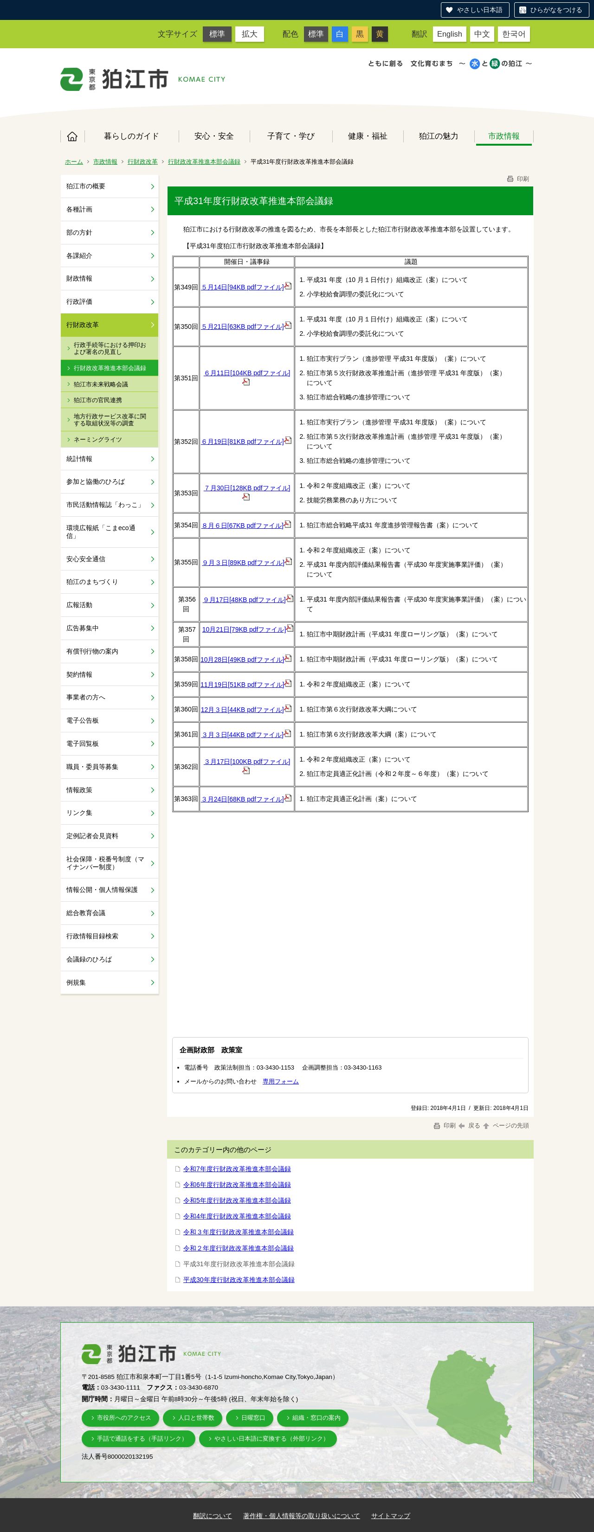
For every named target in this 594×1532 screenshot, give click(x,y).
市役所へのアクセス (124, 1417)
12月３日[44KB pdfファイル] (246, 709)
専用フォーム (281, 1081)
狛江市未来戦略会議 (101, 384)
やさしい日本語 (480, 9)
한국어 (514, 34)
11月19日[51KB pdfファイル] (246, 684)
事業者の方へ (85, 697)
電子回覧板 (82, 743)
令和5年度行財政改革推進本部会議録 (237, 1200)
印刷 (517, 178)
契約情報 (79, 674)
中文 (482, 34)
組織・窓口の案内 (316, 1417)
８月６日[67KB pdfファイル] (246, 525)
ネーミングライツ (98, 439)
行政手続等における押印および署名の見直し (110, 348)
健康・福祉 (367, 136)
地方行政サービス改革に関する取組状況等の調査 (110, 420)
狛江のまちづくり (92, 581)
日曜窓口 (253, 1417)
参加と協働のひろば (95, 481)
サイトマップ (390, 1515)
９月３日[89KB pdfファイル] (246, 562)
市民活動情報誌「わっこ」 (105, 504)
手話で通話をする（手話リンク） (142, 1438)
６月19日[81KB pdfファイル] (246, 441)
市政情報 (504, 136)
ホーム (72, 136)
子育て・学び (291, 136)
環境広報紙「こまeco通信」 (101, 531)
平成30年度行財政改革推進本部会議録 (239, 1279)
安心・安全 (214, 136)
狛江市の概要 (85, 186)
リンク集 (79, 812)
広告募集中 (82, 628)
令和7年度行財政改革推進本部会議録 (237, 1169)
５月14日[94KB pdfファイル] (246, 287)
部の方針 (79, 232)
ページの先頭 (505, 1125)
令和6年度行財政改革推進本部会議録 (237, 1184)
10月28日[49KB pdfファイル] (246, 659)
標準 (217, 34)
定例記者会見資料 (92, 836)
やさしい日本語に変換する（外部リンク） (271, 1438)
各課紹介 (79, 255)
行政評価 (79, 301)
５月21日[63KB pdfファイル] (246, 326)
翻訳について (212, 1515)
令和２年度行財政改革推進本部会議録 (238, 1248)
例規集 (76, 982)
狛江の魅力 (438, 136)
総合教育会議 (85, 913)
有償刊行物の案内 (92, 651)
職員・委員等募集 (92, 766)
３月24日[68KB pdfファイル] (246, 799)
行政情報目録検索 (92, 936)
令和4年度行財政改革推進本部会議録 (237, 1216)
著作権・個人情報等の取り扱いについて (301, 1515)
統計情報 (79, 458)
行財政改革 (143, 161)
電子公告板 (82, 720)
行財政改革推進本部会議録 (204, 161)
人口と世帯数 (196, 1417)
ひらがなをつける (556, 9)
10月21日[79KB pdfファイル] (248, 629)
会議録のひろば (89, 959)
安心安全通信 (85, 559)
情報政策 (79, 790)
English (449, 34)
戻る (469, 1125)
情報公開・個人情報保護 (102, 889)
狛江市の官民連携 (98, 400)
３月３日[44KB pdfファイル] (246, 734)
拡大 (250, 34)
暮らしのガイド (131, 136)
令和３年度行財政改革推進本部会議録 (238, 1232)
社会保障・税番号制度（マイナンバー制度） (105, 863)
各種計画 (79, 209)
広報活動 (79, 605)
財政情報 (79, 278)
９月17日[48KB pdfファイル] (248, 599)
